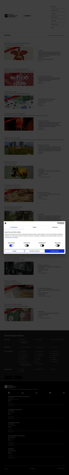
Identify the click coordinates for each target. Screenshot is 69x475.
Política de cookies (13, 237)
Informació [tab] (55, 227)
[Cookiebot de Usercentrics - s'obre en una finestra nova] (58, 223)
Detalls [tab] (34, 227)
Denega (14, 251)
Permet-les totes (55, 251)
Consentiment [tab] (13, 227)
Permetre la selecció (34, 251)
